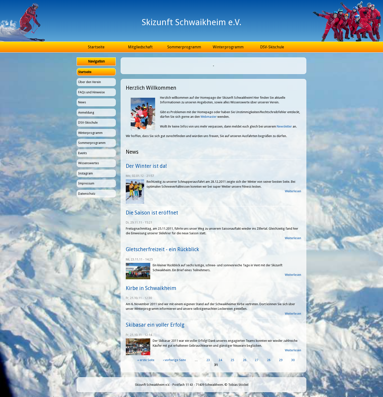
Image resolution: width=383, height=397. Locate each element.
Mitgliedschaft (140, 47)
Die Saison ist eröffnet (152, 213)
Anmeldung (86, 112)
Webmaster (209, 116)
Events (82, 153)
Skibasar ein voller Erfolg (155, 325)
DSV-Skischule (272, 47)
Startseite (96, 47)
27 (256, 360)
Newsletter (284, 126)
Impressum (86, 183)
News (82, 102)
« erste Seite (145, 360)
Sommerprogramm (184, 47)
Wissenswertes (88, 163)
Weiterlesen (293, 191)
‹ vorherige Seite (174, 360)
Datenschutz (86, 193)
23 (208, 360)
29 (280, 360)
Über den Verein (89, 82)
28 (268, 360)
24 (220, 360)
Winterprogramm (228, 47)
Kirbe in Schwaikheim (151, 288)
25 (232, 360)
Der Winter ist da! (146, 166)
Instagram (85, 173)
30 (293, 360)
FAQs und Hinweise (91, 92)
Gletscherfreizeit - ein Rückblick (162, 249)
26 (244, 360)
